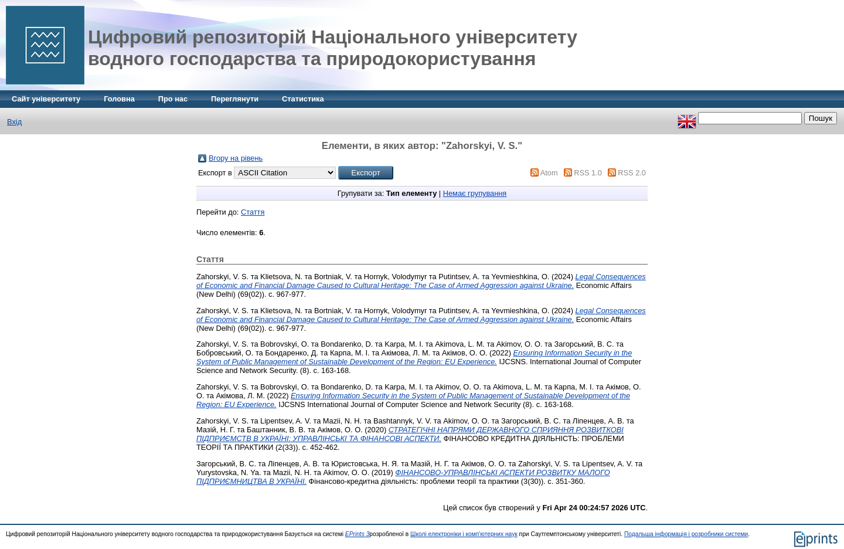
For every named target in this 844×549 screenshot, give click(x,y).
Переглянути (234, 98)
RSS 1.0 (588, 172)
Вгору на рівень (236, 158)
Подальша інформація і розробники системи (686, 534)
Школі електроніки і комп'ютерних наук (464, 534)
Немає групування (475, 193)
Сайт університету (46, 98)
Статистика (303, 98)
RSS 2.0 (632, 172)
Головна (119, 98)
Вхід (14, 121)
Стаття (252, 212)
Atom (549, 172)
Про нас (173, 98)
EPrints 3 (357, 534)
